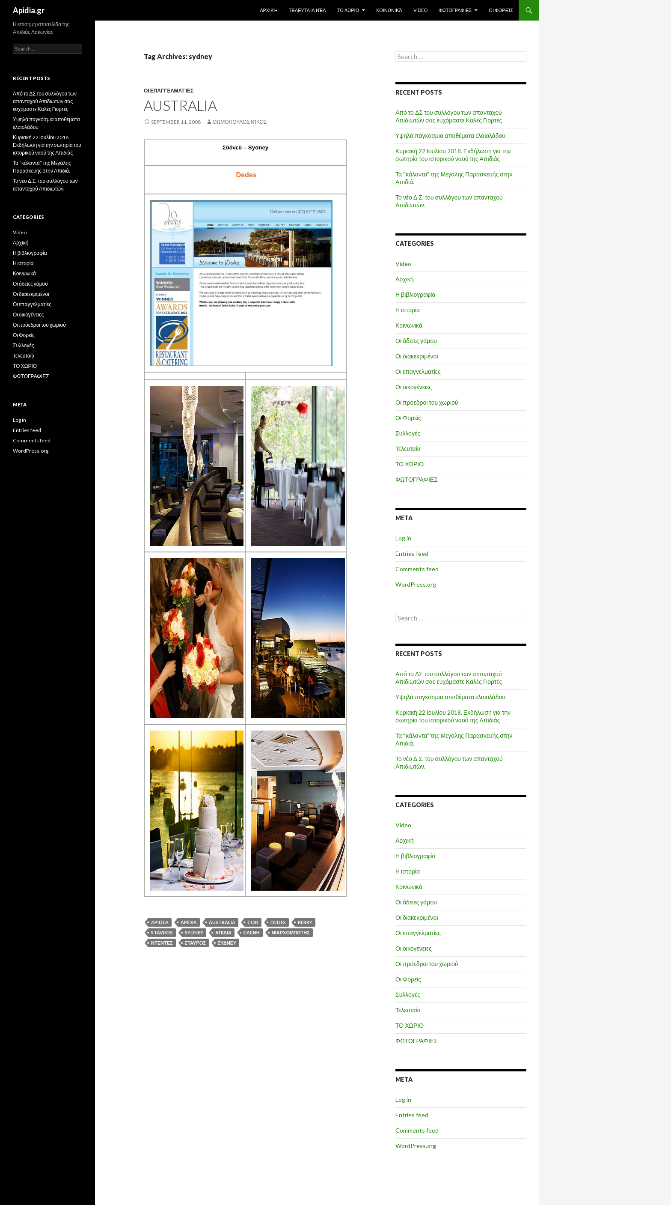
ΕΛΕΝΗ (251, 932)
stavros (162, 932)
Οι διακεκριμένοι (416, 356)
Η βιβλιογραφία (415, 294)
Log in (403, 538)
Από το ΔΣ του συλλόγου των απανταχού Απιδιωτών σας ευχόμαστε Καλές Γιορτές (448, 116)
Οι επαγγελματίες (168, 90)
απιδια (223, 932)
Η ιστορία (407, 309)
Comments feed (417, 569)
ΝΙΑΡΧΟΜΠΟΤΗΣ (291, 932)
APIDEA (160, 922)
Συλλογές (407, 433)
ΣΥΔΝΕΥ (227, 943)
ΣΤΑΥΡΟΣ (195, 943)
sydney (194, 932)
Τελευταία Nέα (307, 10)
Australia (180, 105)
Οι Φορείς (501, 10)
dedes (278, 922)
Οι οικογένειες (413, 387)
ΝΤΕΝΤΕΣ (162, 943)
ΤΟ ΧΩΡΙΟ (348, 10)
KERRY (305, 922)
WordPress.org (415, 584)
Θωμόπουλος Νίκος (240, 122)
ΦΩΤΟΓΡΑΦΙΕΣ (455, 10)
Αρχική (269, 10)
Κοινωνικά (389, 10)
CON (252, 922)
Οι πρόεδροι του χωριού (426, 402)
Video (420, 10)
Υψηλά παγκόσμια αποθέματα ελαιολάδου (450, 135)
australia (222, 922)
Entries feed (411, 553)
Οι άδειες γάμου (416, 340)
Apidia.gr (29, 10)
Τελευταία (408, 448)
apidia (189, 922)
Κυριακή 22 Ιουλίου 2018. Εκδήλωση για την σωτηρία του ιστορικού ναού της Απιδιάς (453, 154)
